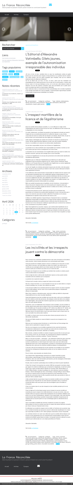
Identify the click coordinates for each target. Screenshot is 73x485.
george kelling (30, 444)
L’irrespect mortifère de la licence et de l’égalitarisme (44, 116)
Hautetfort (40, 478)
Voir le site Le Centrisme (8, 58)
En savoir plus (64, 483)
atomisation (55, 102)
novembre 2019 (6, 174)
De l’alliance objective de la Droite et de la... (12, 99)
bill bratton (54, 442)
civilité (35, 439)
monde (27, 442)
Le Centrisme (34, 222)
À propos (26, 14)
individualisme (64, 101)
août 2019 (5, 176)
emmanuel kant (36, 441)
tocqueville (48, 234)
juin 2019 (4, 178)
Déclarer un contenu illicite (16, 481)
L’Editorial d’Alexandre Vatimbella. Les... (12, 107)
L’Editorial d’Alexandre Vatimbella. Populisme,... (11, 115)
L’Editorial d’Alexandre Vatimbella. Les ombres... (12, 132)
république (55, 438)
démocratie (49, 102)
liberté (27, 102)
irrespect (55, 232)
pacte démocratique (35, 442)
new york (67, 442)
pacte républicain (46, 442)
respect (35, 104)
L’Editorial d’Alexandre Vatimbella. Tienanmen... (11, 123)
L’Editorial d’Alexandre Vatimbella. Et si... (13, 148)
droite (10, 74)
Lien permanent (31, 101)
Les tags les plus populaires (48, 479)
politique (5, 71)
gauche (5, 80)
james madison (56, 234)
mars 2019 (5, 184)
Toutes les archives (6, 195)
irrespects (56, 439)
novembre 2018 (6, 193)
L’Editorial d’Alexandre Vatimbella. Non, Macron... (13, 140)
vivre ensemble (42, 235)
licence (36, 235)
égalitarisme (62, 232)
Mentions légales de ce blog (27, 481)
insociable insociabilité (48, 444)
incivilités (50, 439)
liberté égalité (49, 232)
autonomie (33, 102)
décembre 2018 (6, 191)
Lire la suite (30, 96)
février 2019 (5, 186)
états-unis (19, 71)
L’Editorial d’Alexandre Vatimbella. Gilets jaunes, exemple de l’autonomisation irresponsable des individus (46, 60)
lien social (49, 235)
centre (16, 74)
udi (22, 77)
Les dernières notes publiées (37, 479)
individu (58, 101)
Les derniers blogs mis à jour (25, 479)
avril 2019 (4, 182)
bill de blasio (61, 442)
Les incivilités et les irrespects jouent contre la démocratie (47, 249)
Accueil (7, 14)
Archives (16, 14)
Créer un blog (33, 478)
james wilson (37, 444)
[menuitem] (6, 14)
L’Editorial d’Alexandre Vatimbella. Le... (12, 162)
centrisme (5, 77)
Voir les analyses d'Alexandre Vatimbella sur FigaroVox (13, 60)
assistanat (28, 237)
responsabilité (29, 439)
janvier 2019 (5, 189)
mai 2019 (4, 180)
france (5, 74)
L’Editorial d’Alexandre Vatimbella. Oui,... (13, 155)
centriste (12, 71)
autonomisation (40, 102)
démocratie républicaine (59, 235)
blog (61, 481)
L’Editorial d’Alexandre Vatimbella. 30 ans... (12, 91)
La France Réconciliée (16, 5)
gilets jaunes (41, 104)
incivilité (45, 439)
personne (42, 234)
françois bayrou (14, 77)
